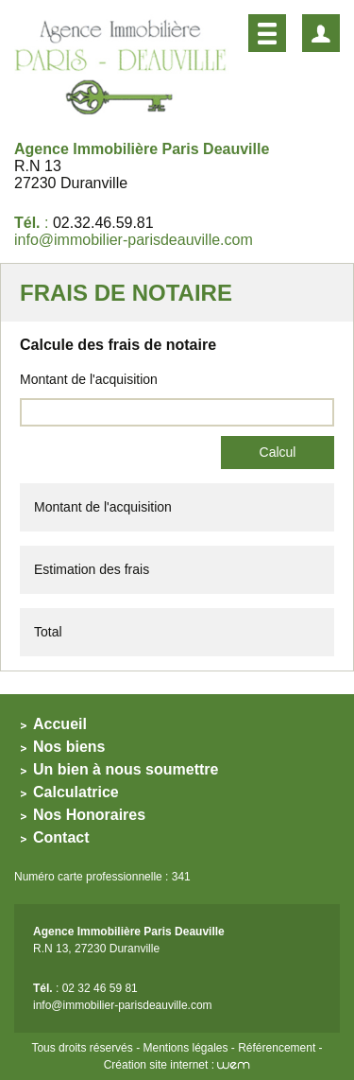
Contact (61, 837)
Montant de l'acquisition (89, 379)
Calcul (278, 452)
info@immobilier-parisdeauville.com (133, 240)
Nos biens (69, 747)
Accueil (60, 724)
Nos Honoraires (89, 815)
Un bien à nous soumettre (125, 769)
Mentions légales (185, 1047)
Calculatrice (76, 792)
